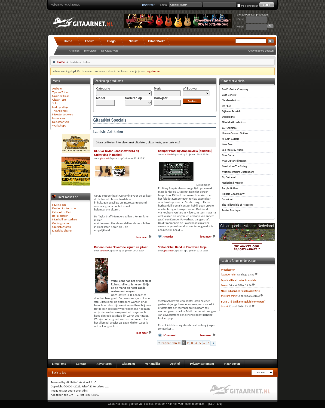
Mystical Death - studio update (238, 280)
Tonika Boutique (231, 210)
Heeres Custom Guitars (235, 133)
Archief (175, 364)
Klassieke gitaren (62, 230)
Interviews (90, 50)
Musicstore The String (234, 166)
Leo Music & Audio (232, 149)
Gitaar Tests (59, 99)
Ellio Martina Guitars (234, 122)
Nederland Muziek (232, 182)
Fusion (224, 285)
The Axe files (59, 110)
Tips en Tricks (60, 92)
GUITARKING (229, 128)
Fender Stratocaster (64, 208)
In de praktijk (60, 107)
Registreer (148, 4)
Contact (81, 364)
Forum (89, 41)
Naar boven (232, 364)
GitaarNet (128, 364)
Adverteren (104, 364)
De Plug (226, 106)
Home (68, 41)
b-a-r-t (224, 306)
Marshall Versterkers (64, 219)
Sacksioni (227, 199)
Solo (55, 103)
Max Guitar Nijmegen (234, 160)
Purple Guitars (230, 188)
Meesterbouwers (62, 114)
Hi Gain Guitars (230, 138)
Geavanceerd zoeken (261, 50)
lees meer (144, 237)
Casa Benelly (229, 94)
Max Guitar (228, 155)
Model (240, 26)
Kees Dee (227, 144)
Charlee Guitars (231, 100)
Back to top (59, 372)
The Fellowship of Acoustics (238, 204)
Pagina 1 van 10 (171, 343)
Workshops (59, 125)
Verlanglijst (152, 364)
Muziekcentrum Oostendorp (238, 171)
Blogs (111, 41)
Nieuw (133, 41)
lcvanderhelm (228, 274)
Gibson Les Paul (61, 212)
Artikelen (74, 50)
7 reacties (167, 236)
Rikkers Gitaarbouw (233, 193)
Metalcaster (228, 269)
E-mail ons (59, 364)
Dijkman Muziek (231, 111)
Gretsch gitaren (61, 227)
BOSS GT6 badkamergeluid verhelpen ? (243, 301)
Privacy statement (202, 364)
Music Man (59, 204)
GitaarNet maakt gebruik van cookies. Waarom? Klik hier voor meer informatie (156, 403)
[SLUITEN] (215, 403)
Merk (240, 19)
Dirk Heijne (228, 116)
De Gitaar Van (109, 50)
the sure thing (229, 295)
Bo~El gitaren (60, 215)
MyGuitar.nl (229, 177)
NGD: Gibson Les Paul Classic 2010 (240, 291)
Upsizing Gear (60, 96)
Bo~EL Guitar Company (235, 89)
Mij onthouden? (247, 5)
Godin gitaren (60, 223)
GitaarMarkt (156, 41)
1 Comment (169, 335)
